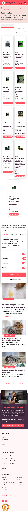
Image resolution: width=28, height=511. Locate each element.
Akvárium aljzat (18, 8)
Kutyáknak (4, 436)
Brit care (4, 463)
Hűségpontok (20, 482)
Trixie (11, 455)
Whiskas (12, 463)
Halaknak (4, 444)
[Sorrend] (15, 32)
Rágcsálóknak (5, 442)
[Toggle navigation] (3, 3)
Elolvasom (23, 20)
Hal (4, 8)
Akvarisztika (10, 8)
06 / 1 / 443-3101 (6, 498)
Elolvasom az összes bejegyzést (15, 383)
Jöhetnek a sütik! (14, 274)
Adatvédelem (20, 484)
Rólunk (3, 484)
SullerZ (12, 458)
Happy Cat (12, 466)
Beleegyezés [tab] (5, 234)
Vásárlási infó (5, 477)
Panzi (3, 455)
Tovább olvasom (21, 67)
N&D (11, 468)
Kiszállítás (4, 479)
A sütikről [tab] (23, 234)
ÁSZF (18, 487)
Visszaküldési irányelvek (8, 482)
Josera (3, 466)
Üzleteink (4, 487)
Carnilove (4, 460)
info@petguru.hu (6, 495)
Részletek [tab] (14, 234)
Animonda (12, 460)
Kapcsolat (4, 489)
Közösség (19, 477)
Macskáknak (5, 439)
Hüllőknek (4, 447)
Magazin (19, 479)
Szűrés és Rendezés (7, 26)
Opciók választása (8, 67)
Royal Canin (4, 458)
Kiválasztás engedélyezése (14, 279)
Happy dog (4, 468)
